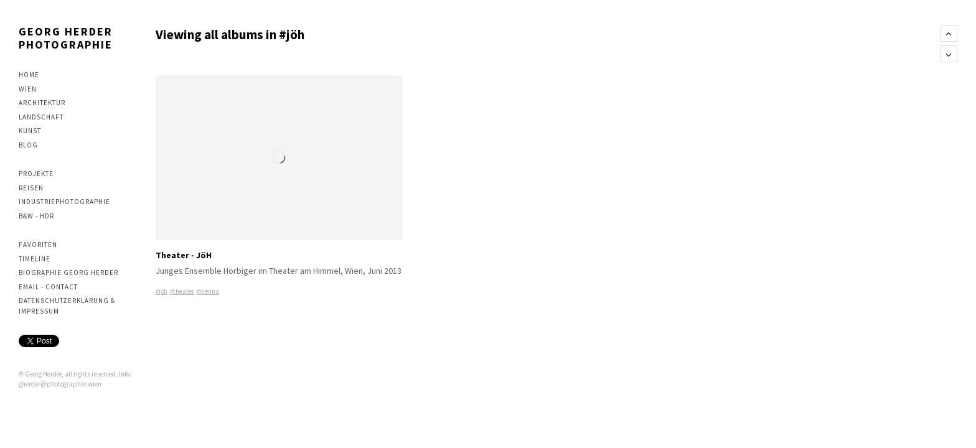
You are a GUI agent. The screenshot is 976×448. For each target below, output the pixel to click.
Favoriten (38, 244)
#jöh (161, 291)
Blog (28, 145)
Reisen (31, 188)
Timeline (34, 258)
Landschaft (41, 117)
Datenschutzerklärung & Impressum (67, 305)
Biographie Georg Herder (68, 272)
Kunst (30, 130)
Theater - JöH (184, 255)
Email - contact (48, 286)
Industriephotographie (64, 201)
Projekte (36, 173)
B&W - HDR (36, 216)
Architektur (42, 102)
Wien (28, 89)
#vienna (208, 291)
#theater (182, 291)
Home (29, 74)
